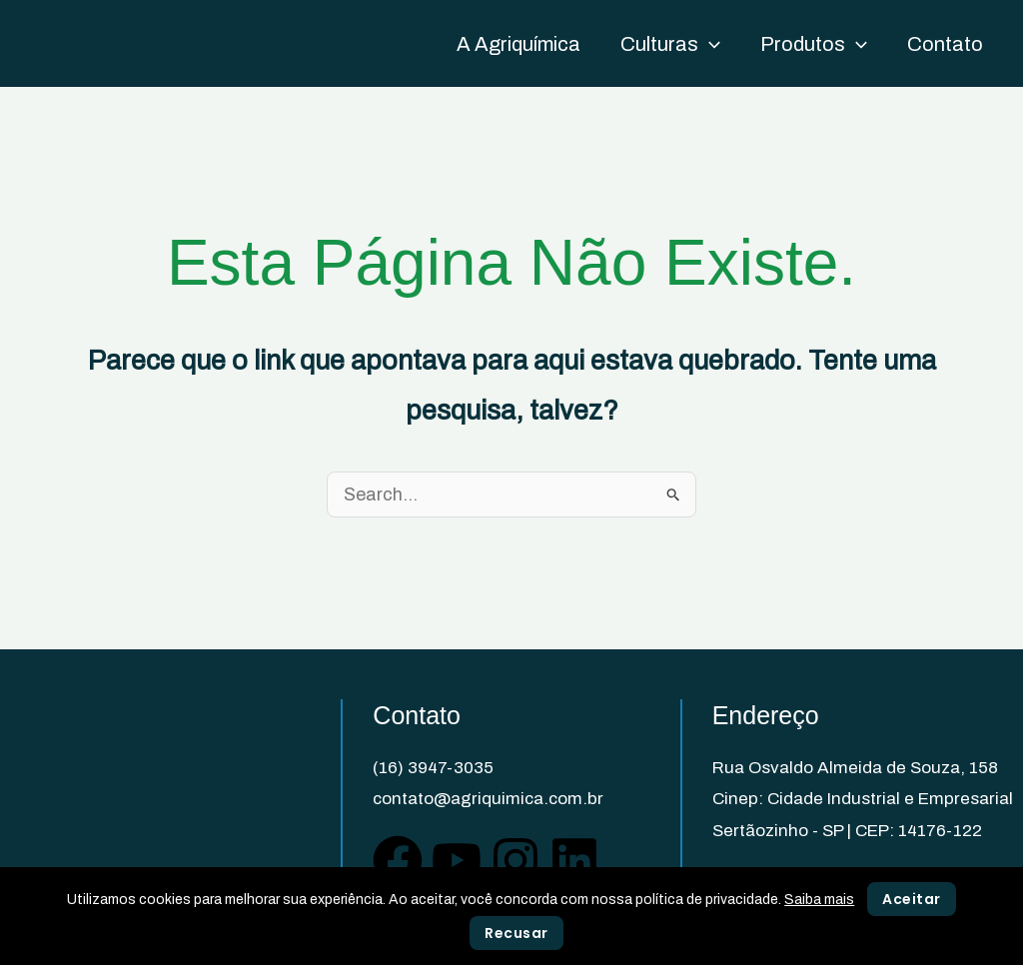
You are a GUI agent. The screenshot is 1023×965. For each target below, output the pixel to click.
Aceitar (911, 899)
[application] (709, 44)
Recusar (516, 933)
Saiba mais (819, 899)
